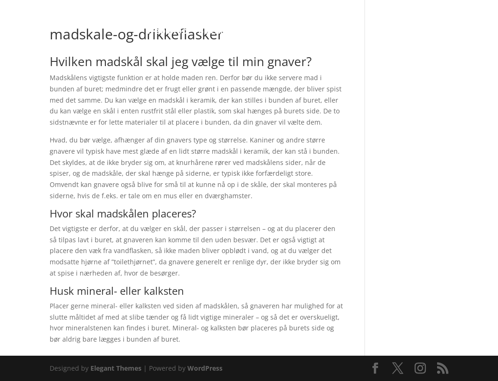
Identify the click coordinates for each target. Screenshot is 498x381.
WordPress (205, 368)
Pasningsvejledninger (301, 31)
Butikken (219, 31)
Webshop (167, 31)
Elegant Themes (115, 368)
